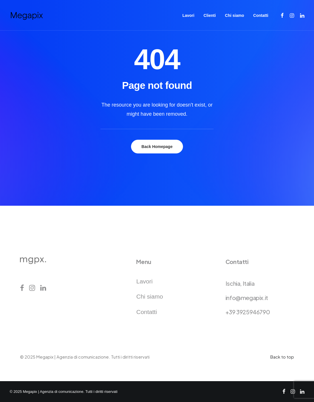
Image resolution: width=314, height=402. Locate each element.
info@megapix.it (247, 297)
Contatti (260, 15)
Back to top (282, 356)
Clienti (210, 15)
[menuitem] (188, 15)
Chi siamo (234, 15)
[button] (282, 15)
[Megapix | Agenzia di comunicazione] (26, 15)
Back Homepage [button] (157, 146)
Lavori (188, 15)
